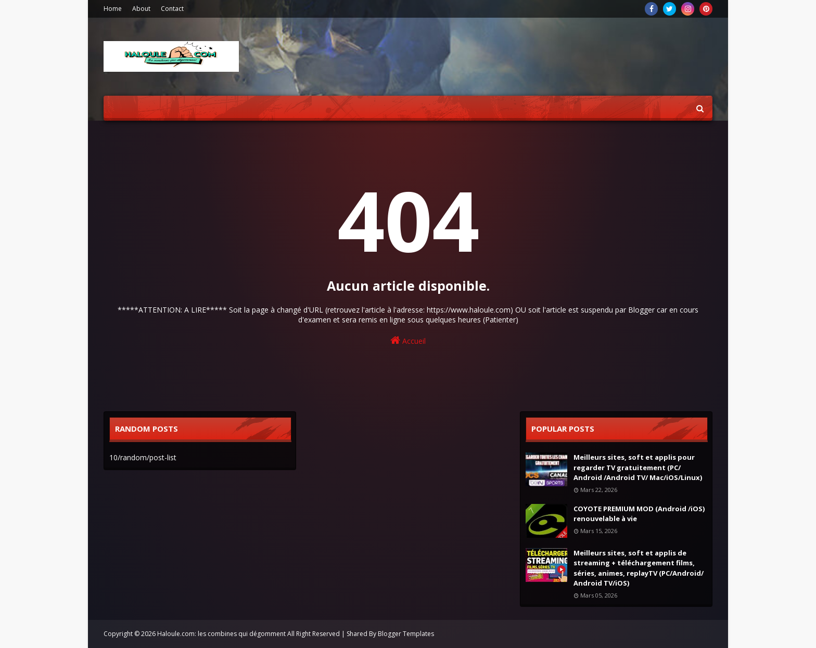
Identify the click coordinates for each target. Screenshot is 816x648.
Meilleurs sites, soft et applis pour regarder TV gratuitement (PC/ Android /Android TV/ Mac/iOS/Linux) (637, 467)
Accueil (408, 340)
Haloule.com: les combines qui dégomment (221, 633)
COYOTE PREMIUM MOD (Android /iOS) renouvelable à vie (639, 514)
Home (113, 8)
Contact (172, 8)
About (141, 8)
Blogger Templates (406, 633)
